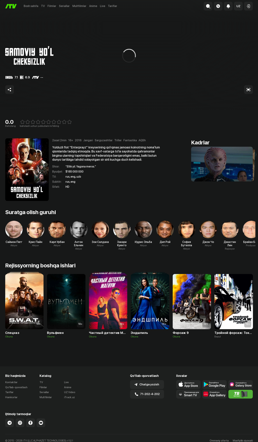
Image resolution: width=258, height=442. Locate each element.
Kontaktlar (11, 382)
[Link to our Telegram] (9, 422)
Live (102, 6)
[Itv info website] (240, 394)
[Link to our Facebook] (30, 422)
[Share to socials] (9, 89)
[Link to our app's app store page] (188, 384)
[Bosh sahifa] (11, 6)
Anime (93, 6)
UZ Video (69, 392)
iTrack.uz (69, 397)
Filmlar (52, 6)
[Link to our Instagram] (20, 422)
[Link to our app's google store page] (214, 384)
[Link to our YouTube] (41, 422)
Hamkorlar (11, 397)
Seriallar (64, 6)
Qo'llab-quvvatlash (16, 387)
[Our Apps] (188, 394)
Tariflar (112, 6)
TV (43, 6)
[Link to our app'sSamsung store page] (240, 384)
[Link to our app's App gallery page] (214, 394)
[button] (238, 6)
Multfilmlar (79, 6)
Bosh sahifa (31, 6)
